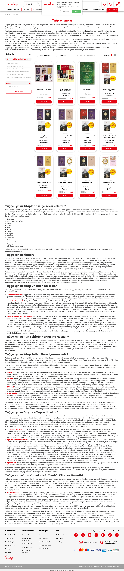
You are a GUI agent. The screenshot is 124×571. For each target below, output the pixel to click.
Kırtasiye (26, 9)
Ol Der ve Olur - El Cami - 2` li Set (109, 88)
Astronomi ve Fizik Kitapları (15, 66)
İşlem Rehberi (43, 548)
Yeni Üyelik (59, 537)
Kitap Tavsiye (83, 9)
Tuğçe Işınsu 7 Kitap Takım (43, 88)
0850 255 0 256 (110, 542)
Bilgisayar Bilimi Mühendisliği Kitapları (19, 77)
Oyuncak (8, 551)
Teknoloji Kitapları (12, 63)
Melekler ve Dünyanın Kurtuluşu (19, 315)
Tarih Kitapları (9, 537)
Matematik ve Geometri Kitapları (17, 69)
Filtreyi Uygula (18, 92)
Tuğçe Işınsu (43, 94)
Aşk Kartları (11, 461)
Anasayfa (8, 14)
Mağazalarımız (43, 537)
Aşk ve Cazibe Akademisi (17, 438)
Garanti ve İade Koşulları (27, 550)
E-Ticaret (56, 569)
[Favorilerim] (104, 4)
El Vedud (10, 386)
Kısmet (9, 371)
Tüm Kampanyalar (97, 9)
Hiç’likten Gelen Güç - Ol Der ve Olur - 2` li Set (109, 135)
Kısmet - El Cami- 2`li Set (44, 181)
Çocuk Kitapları (10, 544)
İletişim (41, 534)
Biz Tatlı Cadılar (13, 491)
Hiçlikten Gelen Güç (14, 293)
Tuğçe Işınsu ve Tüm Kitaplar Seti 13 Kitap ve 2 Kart (65, 89)
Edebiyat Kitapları (13, 9)
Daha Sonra (65, 11)
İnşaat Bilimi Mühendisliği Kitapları (18, 72)
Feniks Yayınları (13, 86)
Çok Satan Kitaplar (45, 544)
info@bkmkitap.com (90, 541)
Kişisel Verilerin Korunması (26, 538)
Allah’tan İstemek (87, 88)
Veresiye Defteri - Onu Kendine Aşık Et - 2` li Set (109, 181)
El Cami (10, 377)
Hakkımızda (25, 534)
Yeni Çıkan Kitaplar (45, 541)
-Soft (51, 569)
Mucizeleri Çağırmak (15, 300)
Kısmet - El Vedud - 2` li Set (65, 135)
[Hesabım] (110, 4)
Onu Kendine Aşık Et (15, 428)
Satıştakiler (62, 55)
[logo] (12, 4)
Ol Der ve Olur (12, 392)
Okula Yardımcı (38, 9)
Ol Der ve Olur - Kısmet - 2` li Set (87, 135)
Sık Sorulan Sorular (62, 534)
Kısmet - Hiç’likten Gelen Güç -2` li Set (44, 135)
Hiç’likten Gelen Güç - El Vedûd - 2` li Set (87, 181)
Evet (76, 11)
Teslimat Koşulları (27, 543)
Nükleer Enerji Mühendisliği (15, 74)
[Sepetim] (117, 4)
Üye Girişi (59, 541)
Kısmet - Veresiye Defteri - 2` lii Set (65, 181)
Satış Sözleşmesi (27, 546)
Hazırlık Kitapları (10, 541)
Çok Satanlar (112, 9)
